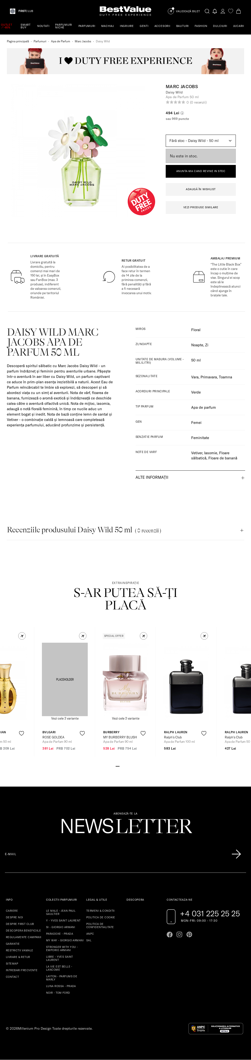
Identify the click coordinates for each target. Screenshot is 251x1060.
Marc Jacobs (83, 41)
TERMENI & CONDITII (100, 910)
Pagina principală (18, 41)
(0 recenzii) (198, 102)
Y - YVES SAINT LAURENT (63, 920)
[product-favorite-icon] (21, 733)
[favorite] (230, 11)
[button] (22, 636)
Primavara (209, 377)
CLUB (25, 11)
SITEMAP (12, 963)
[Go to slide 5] (133, 766)
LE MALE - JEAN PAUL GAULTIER (60, 912)
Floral (196, 329)
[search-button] (207, 11)
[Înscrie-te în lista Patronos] (236, 854)
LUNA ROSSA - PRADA (61, 986)
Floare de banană (222, 458)
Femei (196, 422)
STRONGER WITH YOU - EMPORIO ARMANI (62, 948)
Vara (195, 377)
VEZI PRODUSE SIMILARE (200, 207)
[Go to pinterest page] (189, 934)
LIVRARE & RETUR (18, 957)
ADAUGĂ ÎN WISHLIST (201, 189)
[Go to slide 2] (122, 766)
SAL (88, 940)
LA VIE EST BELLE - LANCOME (59, 968)
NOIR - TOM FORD (58, 992)
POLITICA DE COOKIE (100, 917)
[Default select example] (201, 141)
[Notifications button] (215, 11)
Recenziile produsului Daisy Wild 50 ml (84, 529)
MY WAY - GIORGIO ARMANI (65, 940)
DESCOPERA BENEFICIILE (23, 930)
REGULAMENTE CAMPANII (23, 937)
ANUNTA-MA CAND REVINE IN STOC (201, 171)
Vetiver (196, 453)
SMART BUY (26, 26)
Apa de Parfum (60, 41)
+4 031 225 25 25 (210, 913)
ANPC (90, 933)
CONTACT (12, 976)
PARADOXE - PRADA (59, 933)
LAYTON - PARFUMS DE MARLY (61, 978)
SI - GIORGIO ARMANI (60, 927)
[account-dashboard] (223, 11)
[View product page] (65, 679)
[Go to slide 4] (129, 766)
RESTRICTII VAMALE (19, 950)
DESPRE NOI (14, 917)
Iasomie (210, 453)
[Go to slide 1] (118, 766)
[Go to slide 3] (125, 766)
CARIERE (12, 910)
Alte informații (152, 477)
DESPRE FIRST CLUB (20, 924)
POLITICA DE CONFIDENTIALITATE (100, 925)
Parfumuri (40, 41)
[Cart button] (238, 11)
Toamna (225, 377)
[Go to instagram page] (179, 934)
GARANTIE (13, 943)
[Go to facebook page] (170, 934)
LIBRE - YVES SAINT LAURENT (59, 958)
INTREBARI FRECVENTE (22, 970)
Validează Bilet (188, 11)
